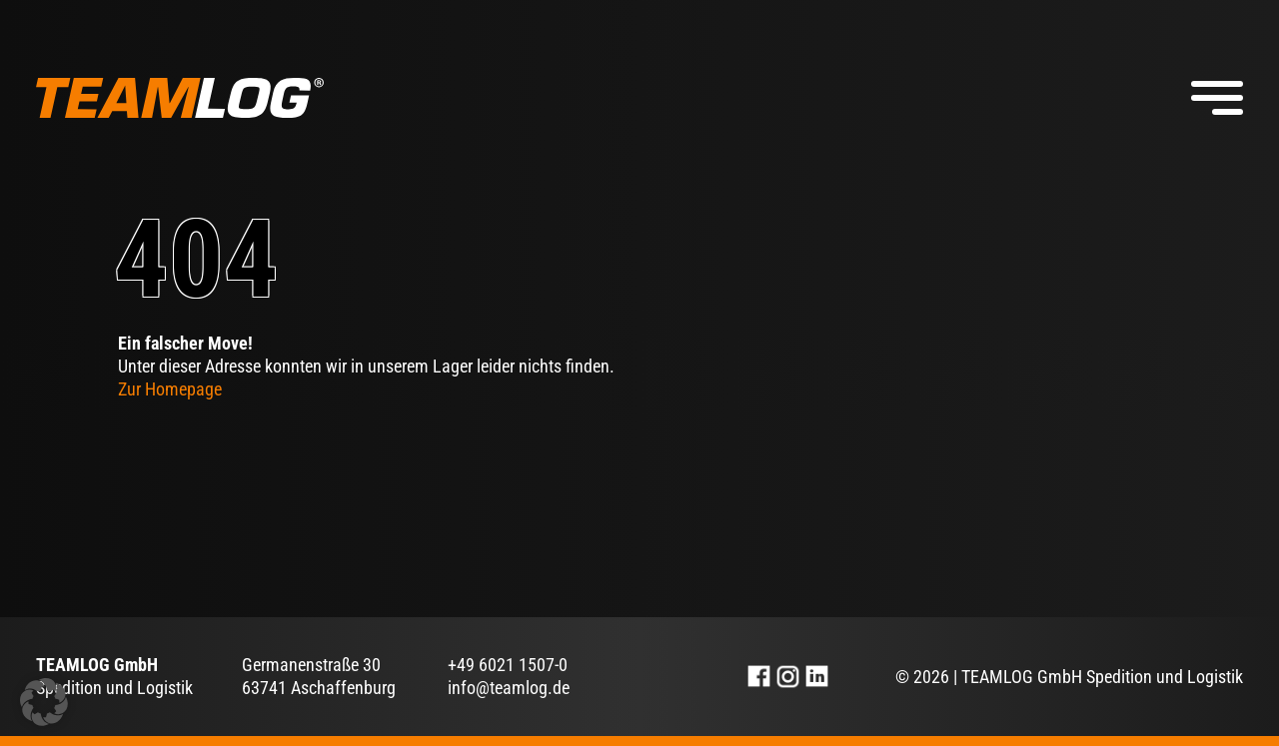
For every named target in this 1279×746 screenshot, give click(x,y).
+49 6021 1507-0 (508, 664)
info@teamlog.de (509, 687)
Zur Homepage (170, 388)
